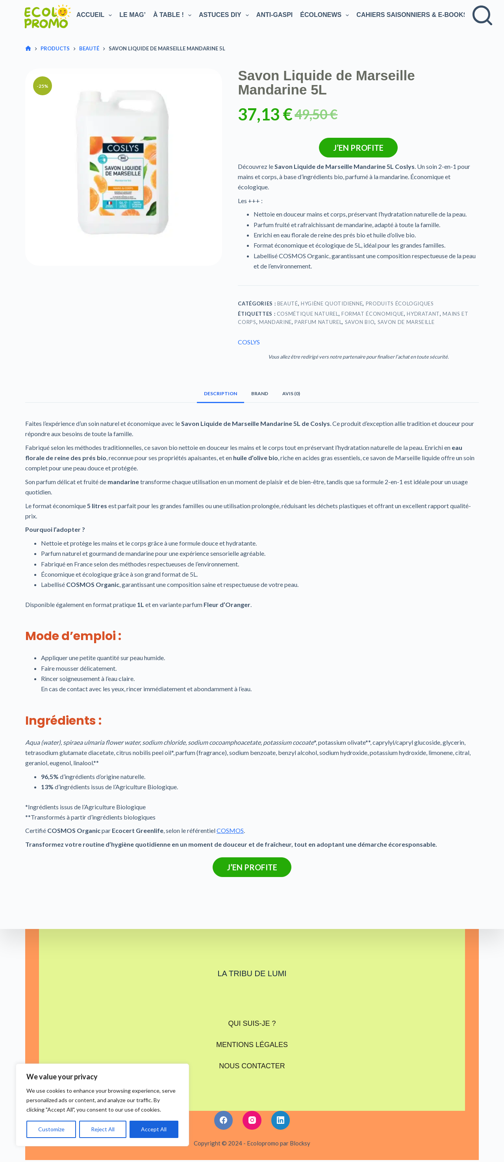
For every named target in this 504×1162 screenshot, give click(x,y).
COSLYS (249, 342)
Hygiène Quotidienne (332, 303)
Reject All (103, 1129)
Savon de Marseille (406, 322)
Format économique (372, 314)
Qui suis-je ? (252, 1020)
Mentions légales (252, 1036)
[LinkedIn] (280, 1103)
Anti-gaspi (274, 14)
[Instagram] (252, 1103)
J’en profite (358, 147)
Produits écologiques (400, 303)
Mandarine (275, 322)
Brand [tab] (259, 393)
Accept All (154, 1129)
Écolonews (325, 15)
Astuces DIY (224, 15)
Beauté (287, 303)
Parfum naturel (318, 322)
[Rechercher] (482, 15)
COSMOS (230, 830)
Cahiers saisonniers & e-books (416, 15)
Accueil (94, 15)
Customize (51, 1129)
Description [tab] (220, 393)
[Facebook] (223, 1103)
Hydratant (423, 314)
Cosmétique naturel (308, 314)
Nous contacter (252, 1052)
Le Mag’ (132, 14)
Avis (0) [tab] (291, 393)
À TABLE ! (173, 15)
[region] (102, 1105)
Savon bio (360, 322)
